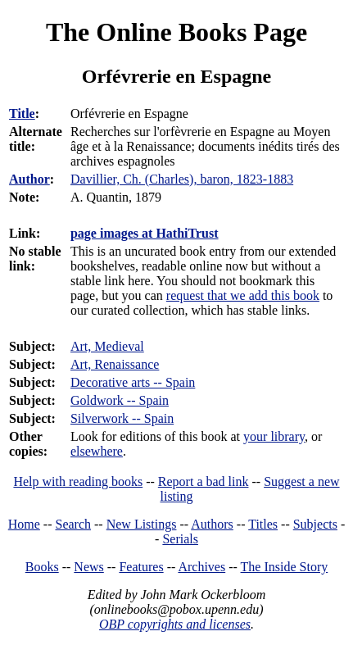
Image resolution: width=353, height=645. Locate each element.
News (88, 567)
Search (74, 524)
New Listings (141, 524)
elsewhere (96, 451)
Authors (212, 524)
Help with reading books (78, 481)
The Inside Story (284, 567)
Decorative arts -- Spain (132, 382)
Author (29, 179)
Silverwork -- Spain (122, 418)
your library (274, 436)
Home (24, 524)
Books (42, 567)
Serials (180, 539)
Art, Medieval (107, 346)
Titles (263, 524)
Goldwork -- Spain (119, 400)
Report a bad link (203, 481)
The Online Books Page (176, 32)
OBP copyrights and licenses (175, 624)
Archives (201, 567)
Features (141, 567)
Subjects (315, 524)
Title (22, 113)
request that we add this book (242, 295)
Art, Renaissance (114, 364)
